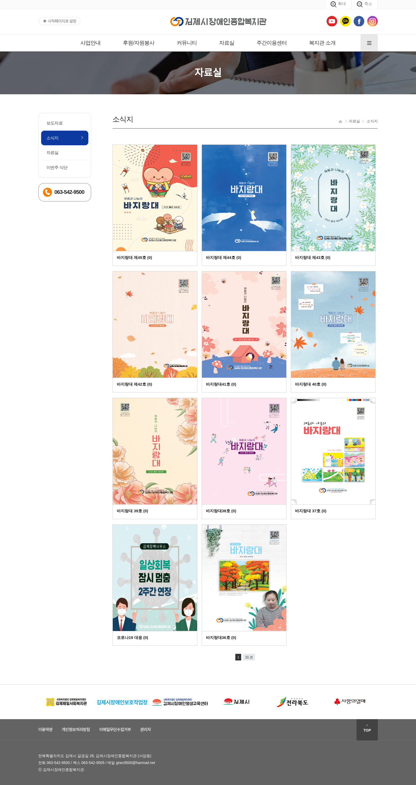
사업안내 (90, 43)
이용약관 (45, 729)
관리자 (145, 729)
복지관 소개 (322, 43)
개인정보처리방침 (76, 729)
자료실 (226, 43)
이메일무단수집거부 (115, 729)
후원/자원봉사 (138, 43)
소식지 (52, 138)
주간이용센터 (272, 43)
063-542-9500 (58, 763)
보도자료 (54, 123)
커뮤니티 (187, 43)
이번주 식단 (57, 167)
